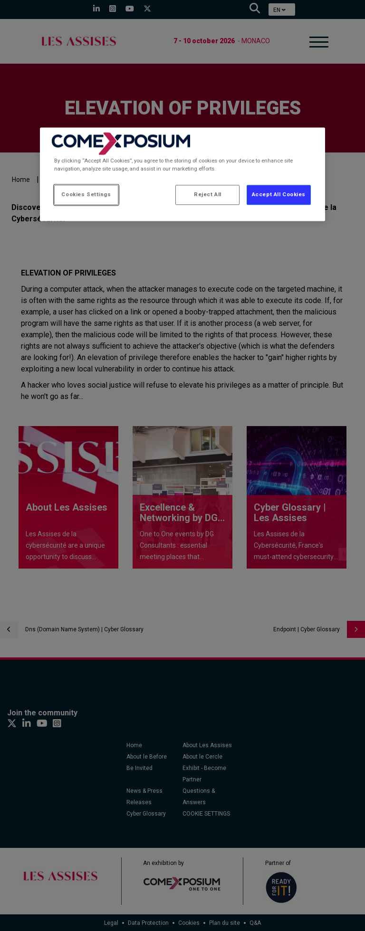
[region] (182, 174)
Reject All (207, 194)
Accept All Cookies (279, 194)
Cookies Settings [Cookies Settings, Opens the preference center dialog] (86, 194)
